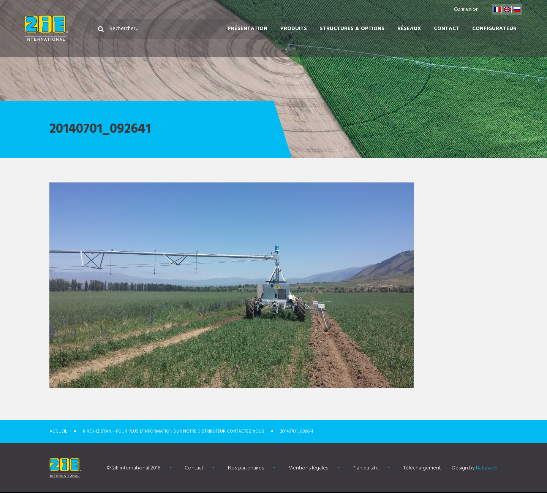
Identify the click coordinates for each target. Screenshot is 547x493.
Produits (293, 28)
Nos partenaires (246, 468)
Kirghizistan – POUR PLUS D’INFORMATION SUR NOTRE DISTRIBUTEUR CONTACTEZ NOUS (173, 431)
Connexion (466, 9)
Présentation (247, 28)
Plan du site (366, 468)
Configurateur (494, 28)
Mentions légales (308, 468)
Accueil (58, 431)
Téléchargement (422, 468)
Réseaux (409, 28)
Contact (446, 28)
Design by (475, 468)
